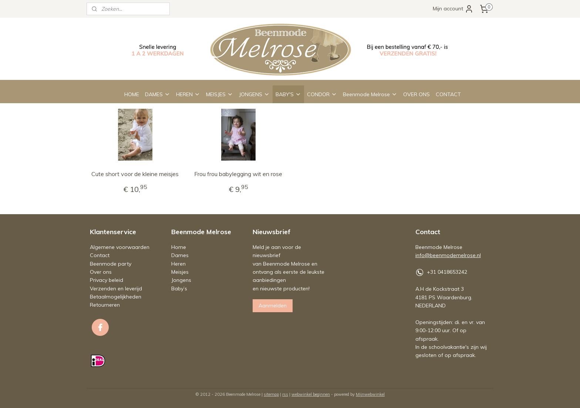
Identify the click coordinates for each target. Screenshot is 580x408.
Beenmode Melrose (370, 94)
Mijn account (453, 8)
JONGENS (254, 94)
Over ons (101, 272)
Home (178, 247)
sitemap (271, 394)
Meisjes (180, 272)
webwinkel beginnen (310, 394)
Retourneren (105, 304)
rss (285, 394)
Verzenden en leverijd (116, 288)
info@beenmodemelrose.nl (448, 255)
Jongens (181, 280)
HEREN (188, 94)
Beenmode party (110, 263)
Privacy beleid (106, 280)
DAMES (157, 94)
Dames (180, 255)
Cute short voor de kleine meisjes (135, 174)
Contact (99, 255)
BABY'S (288, 94)
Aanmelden (273, 305)
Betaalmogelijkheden (115, 296)
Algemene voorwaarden (119, 247)
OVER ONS (416, 94)
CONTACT (448, 94)
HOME (131, 94)
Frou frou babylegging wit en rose (238, 174)
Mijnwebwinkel (370, 394)
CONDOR (322, 94)
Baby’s (179, 288)
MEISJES (219, 94)
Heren (178, 263)
